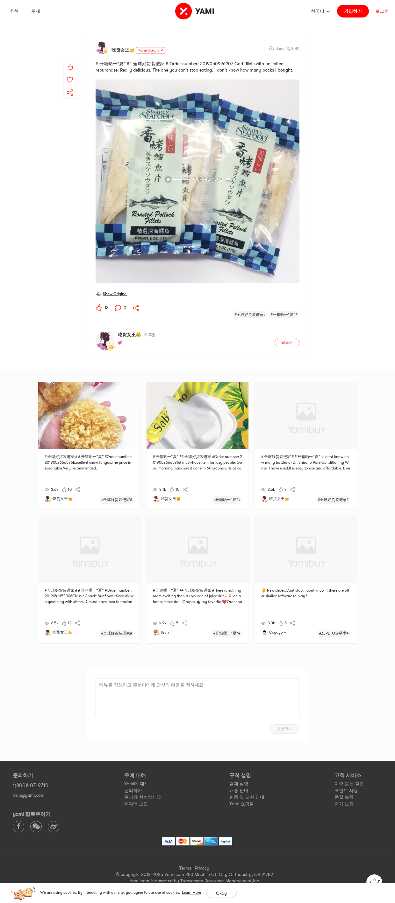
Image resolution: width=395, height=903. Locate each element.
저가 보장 (344, 803)
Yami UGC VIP (150, 50)
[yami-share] (70, 86)
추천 (14, 11)
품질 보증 (344, 797)
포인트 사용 (346, 790)
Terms (185, 868)
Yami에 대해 (136, 783)
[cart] (374, 882)
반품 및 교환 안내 (246, 797)
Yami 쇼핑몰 (241, 803)
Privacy (202, 868)
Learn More (191, 892)
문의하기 (133, 790)
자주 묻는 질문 (349, 783)
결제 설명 (238, 783)
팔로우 (287, 342)
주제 (35, 11)
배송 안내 (238, 790)
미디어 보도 (136, 803)
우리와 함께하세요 (142, 797)
